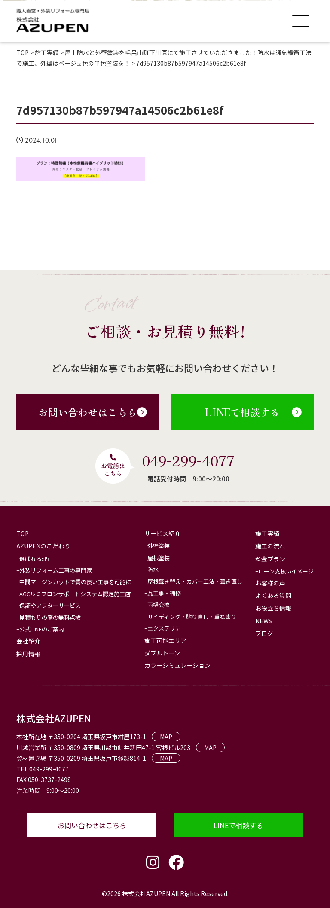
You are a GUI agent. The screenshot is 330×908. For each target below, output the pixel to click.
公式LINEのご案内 (41, 629)
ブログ (264, 633)
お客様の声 (270, 583)
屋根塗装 (158, 558)
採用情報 (28, 653)
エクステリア (164, 628)
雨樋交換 (158, 604)
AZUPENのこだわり (43, 546)
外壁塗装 (158, 546)
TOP (22, 533)
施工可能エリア (165, 640)
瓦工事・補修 (164, 593)
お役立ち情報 (273, 608)
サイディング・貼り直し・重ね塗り (191, 616)
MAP (166, 736)
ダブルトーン (162, 653)
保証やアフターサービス (50, 605)
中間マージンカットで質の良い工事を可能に (75, 582)
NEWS (263, 620)
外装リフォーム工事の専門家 (55, 570)
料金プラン (270, 559)
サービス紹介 (162, 533)
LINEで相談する (253, 412)
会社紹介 (28, 641)
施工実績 (267, 533)
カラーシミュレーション (177, 665)
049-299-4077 (188, 460)
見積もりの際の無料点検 (50, 617)
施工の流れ (270, 546)
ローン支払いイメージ (286, 571)
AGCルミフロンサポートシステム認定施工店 (75, 594)
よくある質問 (273, 595)
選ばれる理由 (36, 559)
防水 (153, 569)
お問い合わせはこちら (92, 412)
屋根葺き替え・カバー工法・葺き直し (194, 581)
